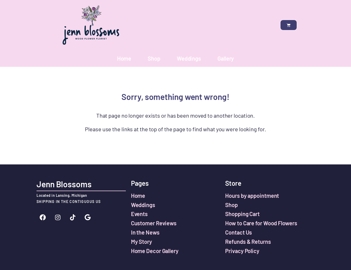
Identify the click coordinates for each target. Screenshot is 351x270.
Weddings (189, 58)
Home (124, 58)
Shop (154, 58)
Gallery (225, 58)
